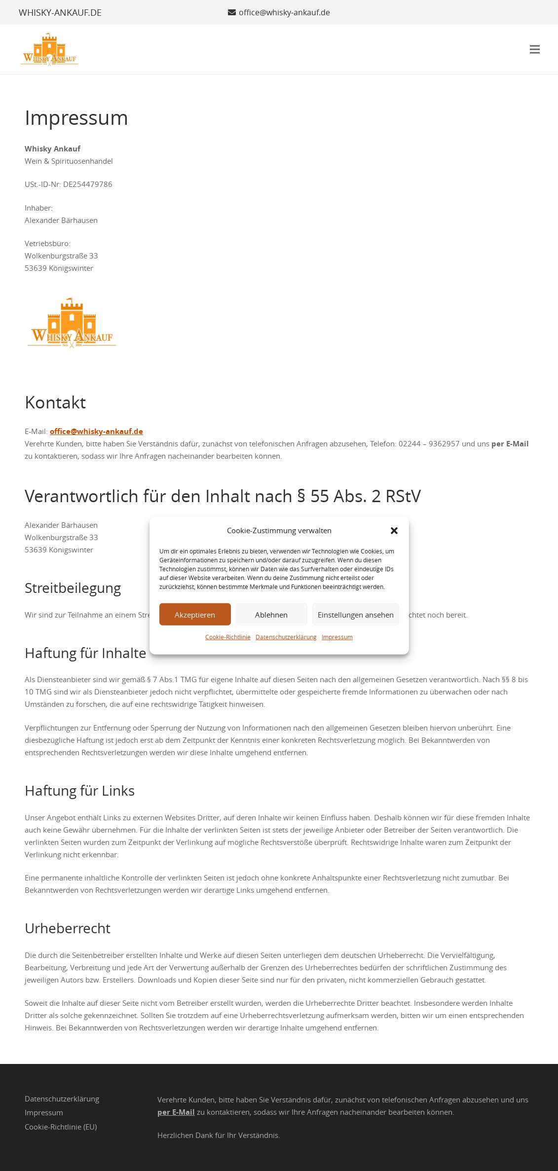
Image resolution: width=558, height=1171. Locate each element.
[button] (394, 530)
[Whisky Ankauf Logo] (50, 49)
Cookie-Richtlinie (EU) (61, 1127)
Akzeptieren (195, 614)
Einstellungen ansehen (356, 614)
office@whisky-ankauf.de (96, 431)
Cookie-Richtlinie (228, 637)
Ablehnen (271, 614)
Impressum (337, 637)
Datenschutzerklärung (286, 637)
